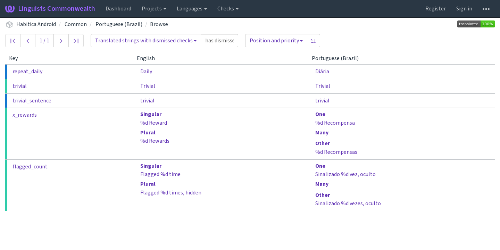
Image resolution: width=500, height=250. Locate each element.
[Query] (219, 40)
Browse (159, 24)
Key (16, 58)
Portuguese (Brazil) (118, 24)
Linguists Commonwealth (50, 9)
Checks (228, 8)
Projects (154, 8)
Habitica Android (36, 24)
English (148, 58)
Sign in (464, 8)
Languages (192, 8)
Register (435, 8)
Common (76, 24)
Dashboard (118, 8)
